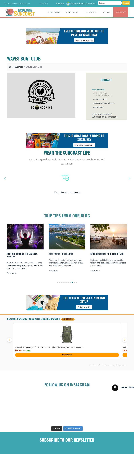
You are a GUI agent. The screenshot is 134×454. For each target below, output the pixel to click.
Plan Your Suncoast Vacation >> (17, 3)
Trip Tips (106, 12)
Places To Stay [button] (90, 12)
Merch (120, 12)
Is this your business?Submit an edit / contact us (104, 115)
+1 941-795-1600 (100, 99)
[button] (57, 282)
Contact (44, 3)
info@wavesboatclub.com (104, 103)
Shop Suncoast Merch (67, 192)
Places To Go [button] (54, 12)
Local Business (16, 66)
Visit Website (98, 107)
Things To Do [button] (72, 12)
